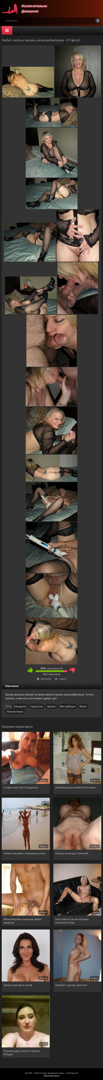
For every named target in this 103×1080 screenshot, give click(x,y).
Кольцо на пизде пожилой (71, 853)
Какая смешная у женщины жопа (24, 853)
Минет (83, 706)
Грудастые (37, 706)
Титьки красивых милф (17, 985)
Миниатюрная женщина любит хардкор (22, 920)
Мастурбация (67, 706)
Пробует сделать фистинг (71, 985)
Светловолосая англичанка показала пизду (72, 920)
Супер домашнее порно (27, 8)
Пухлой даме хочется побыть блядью (21, 1052)
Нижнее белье (15, 711)
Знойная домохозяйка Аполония (75, 787)
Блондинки (20, 706)
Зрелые (51, 706)
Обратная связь (51, 1075)
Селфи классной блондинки (20, 787)
